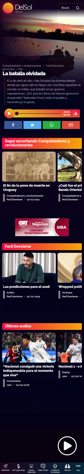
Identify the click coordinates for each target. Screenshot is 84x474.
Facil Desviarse (54, 65)
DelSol (23, 7)
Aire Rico (67, 470)
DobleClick (5, 470)
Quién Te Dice (43, 470)
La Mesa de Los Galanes (55, 471)
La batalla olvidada (24, 74)
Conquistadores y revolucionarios (22, 65)
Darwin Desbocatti (31, 471)
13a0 (78, 470)
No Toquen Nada (18, 470)
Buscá (65, 7)
